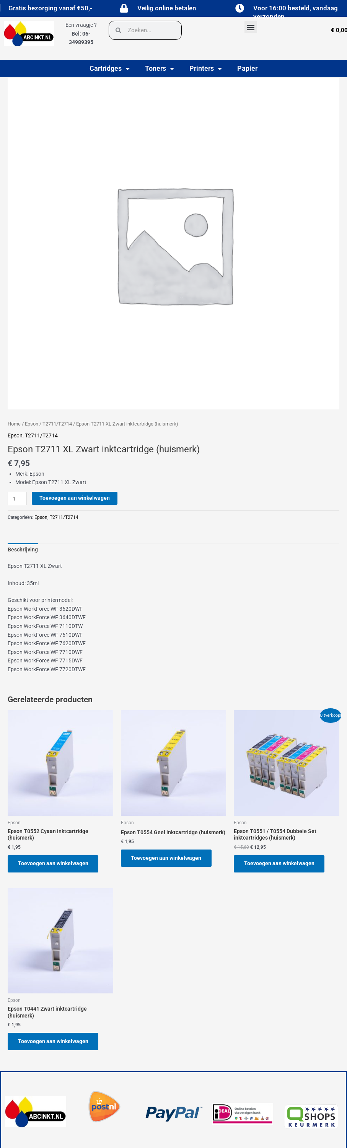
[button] (250, 27)
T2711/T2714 (57, 424)
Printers (205, 68)
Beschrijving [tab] (23, 549)
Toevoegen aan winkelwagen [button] (53, 864)
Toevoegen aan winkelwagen (74, 498)
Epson (31, 424)
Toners (159, 68)
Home (14, 424)
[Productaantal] (17, 498)
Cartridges (110, 68)
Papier (247, 68)
